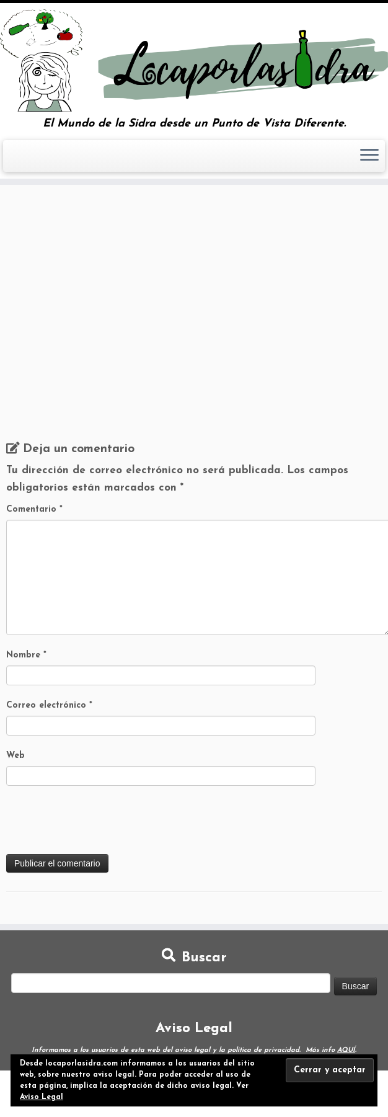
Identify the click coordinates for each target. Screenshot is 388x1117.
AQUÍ (346, 1050)
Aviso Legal (41, 1097)
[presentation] (100, 823)
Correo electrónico (49, 705)
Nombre (26, 655)
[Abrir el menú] (369, 156)
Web (15, 755)
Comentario (34, 509)
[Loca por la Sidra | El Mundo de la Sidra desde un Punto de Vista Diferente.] (194, 60)
